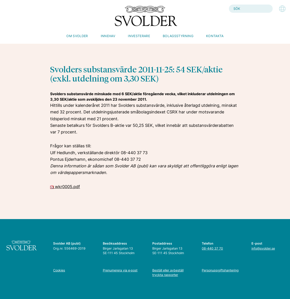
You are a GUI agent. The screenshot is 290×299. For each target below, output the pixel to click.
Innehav (108, 36)
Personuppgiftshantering (220, 270)
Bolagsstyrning (178, 36)
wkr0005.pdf (65, 186)
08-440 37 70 (212, 248)
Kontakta (215, 36)
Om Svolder (77, 36)
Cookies (59, 270)
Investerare (139, 36)
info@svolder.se (263, 248)
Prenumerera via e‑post (120, 270)
